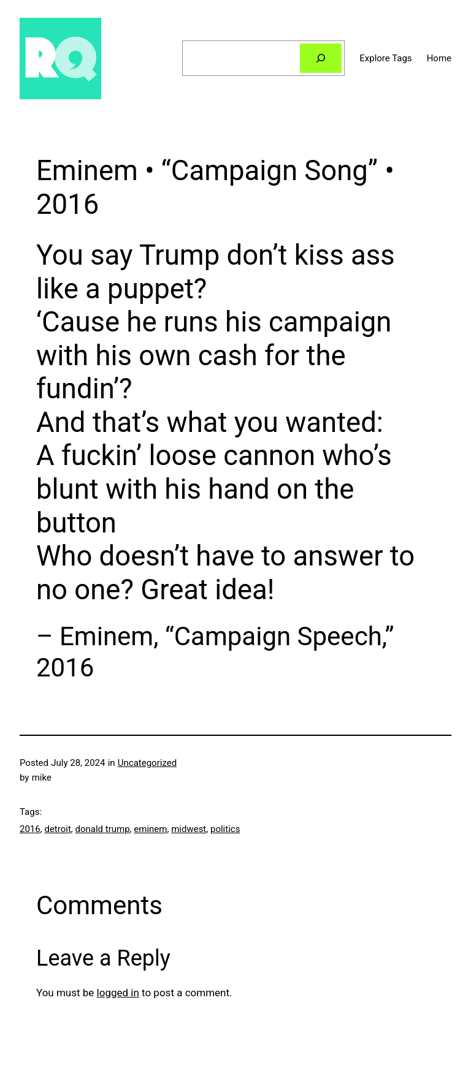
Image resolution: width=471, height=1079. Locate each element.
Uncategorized (147, 762)
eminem (150, 829)
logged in (118, 992)
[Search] (321, 58)
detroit (57, 829)
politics (225, 829)
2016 (30, 829)
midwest (188, 829)
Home (439, 58)
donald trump (102, 829)
